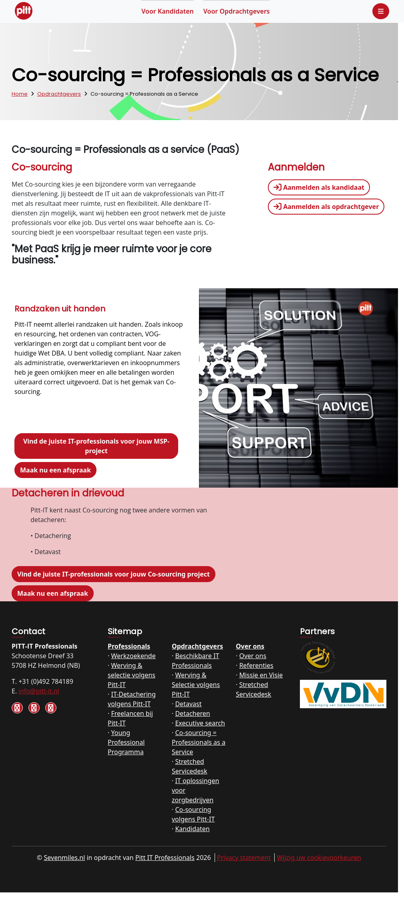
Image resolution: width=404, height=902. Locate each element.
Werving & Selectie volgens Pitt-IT (196, 685)
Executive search (200, 723)
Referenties (256, 665)
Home (20, 94)
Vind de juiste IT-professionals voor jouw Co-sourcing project (113, 574)
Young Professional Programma (126, 742)
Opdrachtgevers (236, 11)
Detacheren (192, 713)
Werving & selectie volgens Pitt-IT (131, 675)
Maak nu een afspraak (55, 470)
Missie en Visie (261, 675)
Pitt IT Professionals (165, 857)
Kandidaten (167, 11)
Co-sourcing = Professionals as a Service (198, 742)
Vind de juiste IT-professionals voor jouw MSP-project (96, 446)
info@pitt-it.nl (38, 691)
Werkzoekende (133, 655)
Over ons (250, 646)
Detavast (188, 703)
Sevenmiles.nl (64, 857)
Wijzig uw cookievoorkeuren (319, 857)
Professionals (129, 646)
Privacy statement (244, 857)
